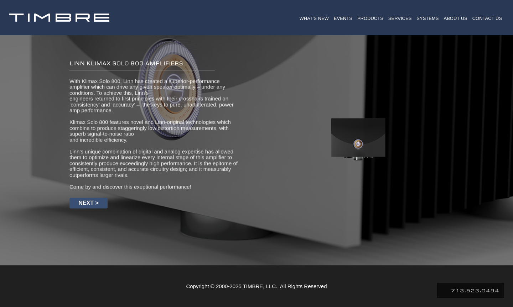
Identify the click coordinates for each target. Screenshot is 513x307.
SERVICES (400, 18)
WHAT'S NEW (313, 18)
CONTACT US (487, 18)
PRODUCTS (370, 18)
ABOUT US (455, 18)
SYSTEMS (427, 18)
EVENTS (343, 18)
